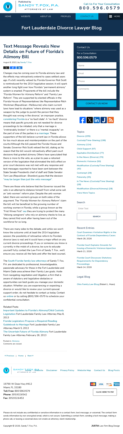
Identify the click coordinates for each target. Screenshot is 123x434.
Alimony (15, 341)
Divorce (84, 136)
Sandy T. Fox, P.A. (29, 425)
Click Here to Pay (105, 392)
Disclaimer (51, 370)
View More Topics (86, 192)
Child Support (86, 148)
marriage (44, 133)
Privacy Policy (67, 370)
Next (30, 355)
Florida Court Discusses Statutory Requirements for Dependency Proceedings (94, 261)
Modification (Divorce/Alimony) (95, 188)
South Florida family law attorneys (27, 260)
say (25, 211)
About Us (45, 16)
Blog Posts (114, 370)
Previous (9, 355)
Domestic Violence (89, 161)
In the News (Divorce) (90, 157)
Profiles (66, 16)
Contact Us (87, 16)
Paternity (84, 177)
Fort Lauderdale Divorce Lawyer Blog (31, 6)
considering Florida (14, 119)
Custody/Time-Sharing (91, 140)
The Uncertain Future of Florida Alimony (25, 331)
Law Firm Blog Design (105, 425)
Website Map (84, 370)
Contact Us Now (97, 103)
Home (8, 16)
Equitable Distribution (90, 153)
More (117, 16)
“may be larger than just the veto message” (27, 179)
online (10, 296)
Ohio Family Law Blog (88, 284)
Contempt (84, 172)
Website (25, 16)
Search (96, 216)
